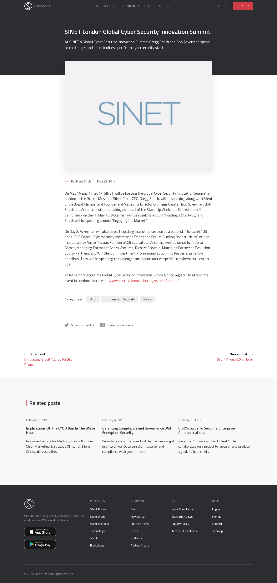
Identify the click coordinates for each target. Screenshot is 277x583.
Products (102, 6)
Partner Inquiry (140, 545)
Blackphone (97, 545)
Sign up (243, 6)
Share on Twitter (79, 325)
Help (162, 6)
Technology (129, 6)
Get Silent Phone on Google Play (40, 544)
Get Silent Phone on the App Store (40, 531)
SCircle (94, 538)
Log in (222, 6)
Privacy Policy (180, 523)
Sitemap (217, 531)
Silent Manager (99, 523)
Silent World (97, 516)
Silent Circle (83, 181)
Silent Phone (98, 509)
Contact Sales (140, 523)
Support (217, 523)
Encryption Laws (182, 516)
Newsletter (138, 516)
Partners (136, 538)
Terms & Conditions (184, 531)
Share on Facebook (116, 325)
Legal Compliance (182, 509)
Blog (148, 6)
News (147, 299)
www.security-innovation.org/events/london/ (144, 280)
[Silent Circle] (37, 6)
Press (134, 531)
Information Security (120, 299)
